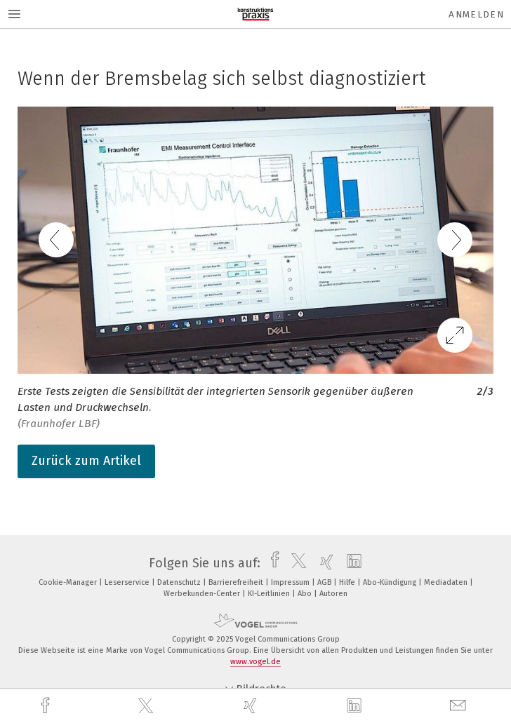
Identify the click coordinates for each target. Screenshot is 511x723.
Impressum (291, 582)
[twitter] (147, 706)
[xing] (252, 706)
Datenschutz (180, 582)
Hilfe (348, 582)
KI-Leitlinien (270, 593)
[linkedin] (355, 706)
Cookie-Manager (69, 582)
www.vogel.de (255, 661)
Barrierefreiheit (236, 582)
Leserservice (128, 582)
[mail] (460, 706)
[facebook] (47, 706)
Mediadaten (447, 582)
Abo (306, 593)
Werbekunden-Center (203, 593)
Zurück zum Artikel (86, 460)
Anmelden (476, 14)
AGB (325, 582)
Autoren (333, 593)
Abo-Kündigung (390, 582)
